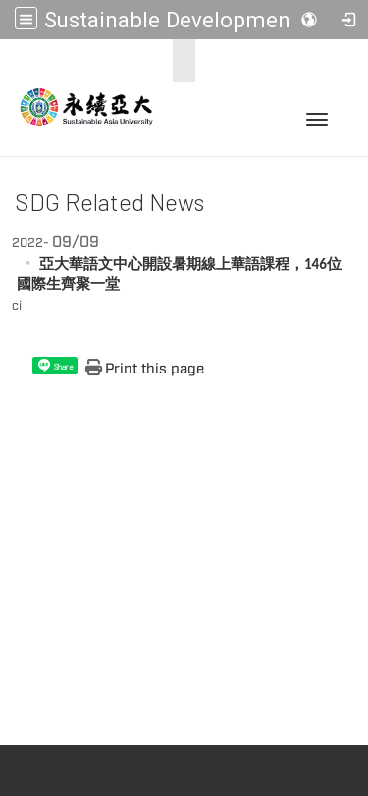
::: (178, 61)
